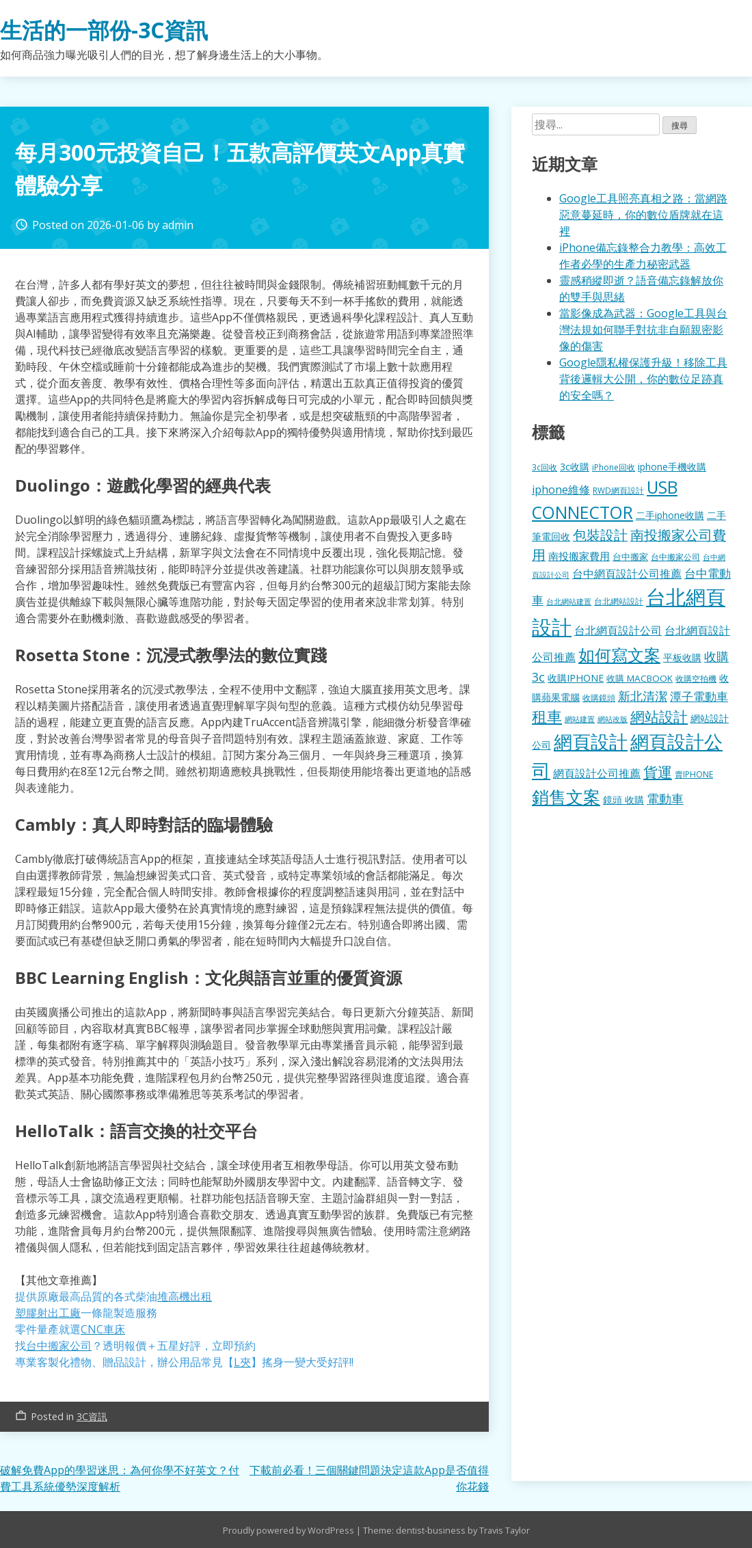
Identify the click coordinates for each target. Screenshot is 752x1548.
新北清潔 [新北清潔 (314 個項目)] (642, 695)
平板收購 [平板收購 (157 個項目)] (682, 657)
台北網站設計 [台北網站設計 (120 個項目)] (618, 601)
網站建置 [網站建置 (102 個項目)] (580, 719)
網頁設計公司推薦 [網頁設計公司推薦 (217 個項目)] (597, 773)
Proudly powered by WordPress (289, 1530)
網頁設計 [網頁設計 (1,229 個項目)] (591, 741)
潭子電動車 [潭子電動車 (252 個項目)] (699, 696)
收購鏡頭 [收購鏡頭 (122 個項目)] (598, 697)
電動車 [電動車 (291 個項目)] (665, 798)
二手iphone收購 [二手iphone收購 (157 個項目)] (670, 515)
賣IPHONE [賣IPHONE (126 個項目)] (694, 774)
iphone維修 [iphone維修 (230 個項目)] (561, 489)
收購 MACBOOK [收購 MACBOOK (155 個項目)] (639, 678)
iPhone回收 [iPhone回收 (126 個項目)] (613, 467)
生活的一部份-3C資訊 (104, 29)
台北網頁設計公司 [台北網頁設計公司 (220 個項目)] (618, 630)
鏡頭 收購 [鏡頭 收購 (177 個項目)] (623, 799)
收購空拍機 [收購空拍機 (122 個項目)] (695, 678)
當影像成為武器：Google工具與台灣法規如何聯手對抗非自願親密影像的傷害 (643, 329)
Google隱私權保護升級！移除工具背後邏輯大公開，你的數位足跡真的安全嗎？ (643, 379)
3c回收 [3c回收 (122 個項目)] (544, 467)
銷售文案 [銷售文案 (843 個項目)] (566, 796)
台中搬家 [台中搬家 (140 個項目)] (630, 556)
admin (177, 224)
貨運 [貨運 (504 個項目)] (657, 772)
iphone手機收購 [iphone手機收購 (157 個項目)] (672, 466)
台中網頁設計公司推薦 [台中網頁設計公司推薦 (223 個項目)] (627, 573)
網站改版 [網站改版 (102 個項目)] (612, 719)
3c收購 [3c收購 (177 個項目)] (574, 466)
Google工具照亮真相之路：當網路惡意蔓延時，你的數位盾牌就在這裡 (643, 215)
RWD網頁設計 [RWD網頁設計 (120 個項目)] (618, 490)
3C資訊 (92, 1416)
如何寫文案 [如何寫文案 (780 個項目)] (619, 654)
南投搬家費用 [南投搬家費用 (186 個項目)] (579, 556)
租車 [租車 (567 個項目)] (547, 716)
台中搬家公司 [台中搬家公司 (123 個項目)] (675, 556)
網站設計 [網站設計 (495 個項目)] (659, 716)
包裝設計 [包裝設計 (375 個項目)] (600, 535)
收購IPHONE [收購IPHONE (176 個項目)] (576, 677)
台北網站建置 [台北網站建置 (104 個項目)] (568, 601)
